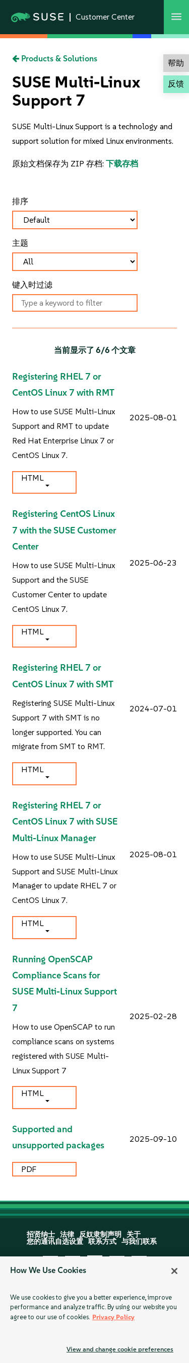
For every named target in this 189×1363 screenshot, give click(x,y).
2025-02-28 (153, 1016)
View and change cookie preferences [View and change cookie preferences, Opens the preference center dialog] (120, 1349)
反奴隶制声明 (100, 1234)
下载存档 (122, 163)
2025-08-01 (153, 417)
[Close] (174, 1271)
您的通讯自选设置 (55, 1241)
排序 (20, 201)
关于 (134, 1234)
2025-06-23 (153, 563)
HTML (32, 478)
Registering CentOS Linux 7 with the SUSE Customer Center (64, 530)
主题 (20, 243)
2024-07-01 (153, 708)
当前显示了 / (95, 350)
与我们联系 (139, 1241)
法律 (67, 1234)
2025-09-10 (153, 1139)
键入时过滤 (32, 285)
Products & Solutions (54, 58)
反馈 (176, 83)
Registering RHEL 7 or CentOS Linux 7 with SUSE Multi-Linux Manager (64, 822)
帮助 (176, 63)
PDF (29, 1169)
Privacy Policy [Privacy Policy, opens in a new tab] (113, 1317)
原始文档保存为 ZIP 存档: (59, 163)
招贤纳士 (41, 1234)
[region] (94, 1309)
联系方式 (102, 1241)
